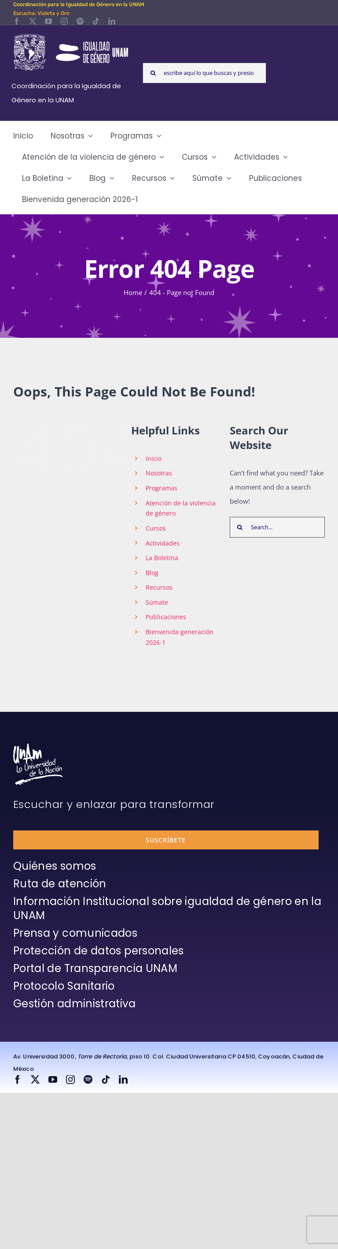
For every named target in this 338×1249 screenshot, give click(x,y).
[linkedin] (111, 21)
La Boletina (162, 557)
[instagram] (64, 21)
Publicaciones (166, 617)
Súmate (157, 602)
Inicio (154, 458)
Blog (152, 572)
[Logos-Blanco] (70, 35)
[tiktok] (95, 21)
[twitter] (32, 21)
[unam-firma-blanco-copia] (37, 746)
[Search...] (277, 527)
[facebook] (16, 21)
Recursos (159, 587)
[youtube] (48, 21)
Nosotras (159, 473)
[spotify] (80, 21)
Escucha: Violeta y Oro (41, 13)
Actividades (163, 543)
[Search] (153, 73)
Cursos (156, 528)
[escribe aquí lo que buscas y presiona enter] (204, 73)
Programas (161, 488)
